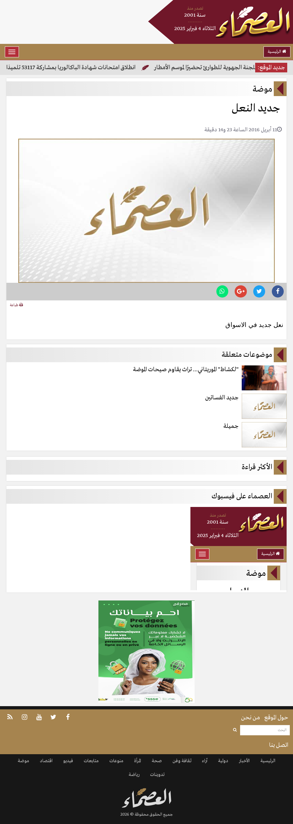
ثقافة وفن (181, 761)
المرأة (137, 761)
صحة (157, 761)
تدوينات (157, 774)
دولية (223, 761)
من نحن (250, 718)
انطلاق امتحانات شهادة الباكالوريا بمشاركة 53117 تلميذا (71, 67)
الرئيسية (277, 51)
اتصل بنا (278, 745)
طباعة (16, 305)
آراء (204, 761)
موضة (23, 761)
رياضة (134, 774)
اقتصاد (46, 761)
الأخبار (244, 761)
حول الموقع (276, 718)
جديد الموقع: (271, 67)
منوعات (116, 761)
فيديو (68, 761)
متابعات (91, 761)
